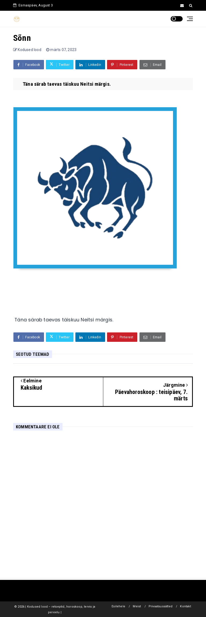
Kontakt (185, 606)
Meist (137, 606)
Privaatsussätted (160, 606)
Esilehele (118, 606)
